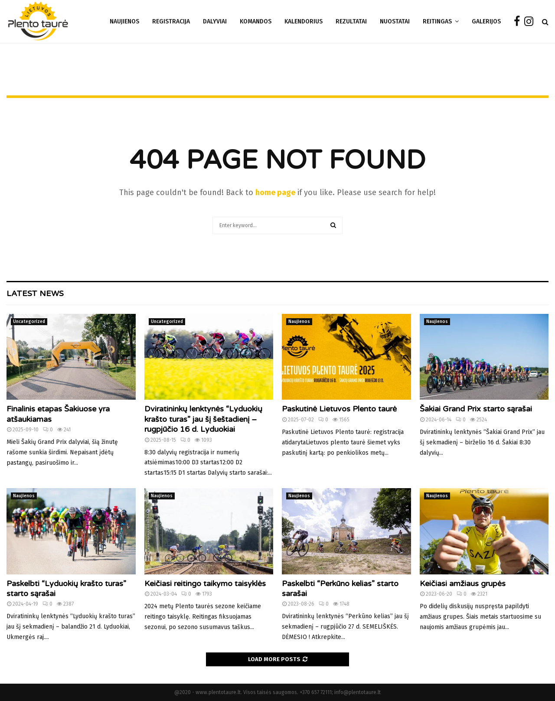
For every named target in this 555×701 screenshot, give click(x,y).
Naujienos (124, 21)
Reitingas (437, 21)
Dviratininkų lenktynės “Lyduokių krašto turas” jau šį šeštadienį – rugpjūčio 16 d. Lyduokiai (203, 419)
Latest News (35, 293)
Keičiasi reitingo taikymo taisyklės (205, 583)
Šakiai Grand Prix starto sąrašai (476, 409)
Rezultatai (351, 21)
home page (275, 192)
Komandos (255, 21)
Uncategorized (29, 321)
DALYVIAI (215, 21)
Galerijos (486, 21)
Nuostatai (395, 21)
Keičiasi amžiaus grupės (463, 583)
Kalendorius (303, 21)
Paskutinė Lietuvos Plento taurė (339, 409)
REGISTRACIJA (171, 21)
